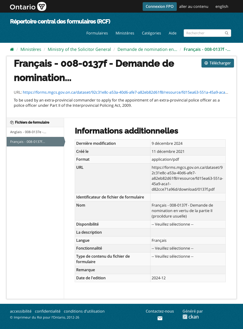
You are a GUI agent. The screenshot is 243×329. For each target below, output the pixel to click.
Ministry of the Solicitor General (79, 49)
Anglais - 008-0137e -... (28, 132)
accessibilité (21, 311)
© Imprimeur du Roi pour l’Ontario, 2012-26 (44, 317)
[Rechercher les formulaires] (207, 33)
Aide (173, 33)
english (221, 6)
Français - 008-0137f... (27, 141)
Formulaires (97, 33)
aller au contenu (193, 6)
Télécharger (218, 63)
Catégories (151, 33)
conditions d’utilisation (84, 311)
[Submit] (227, 32)
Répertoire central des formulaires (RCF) (60, 21)
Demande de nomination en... (147, 49)
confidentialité (48, 311)
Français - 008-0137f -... (207, 49)
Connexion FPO (160, 6)
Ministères (125, 33)
